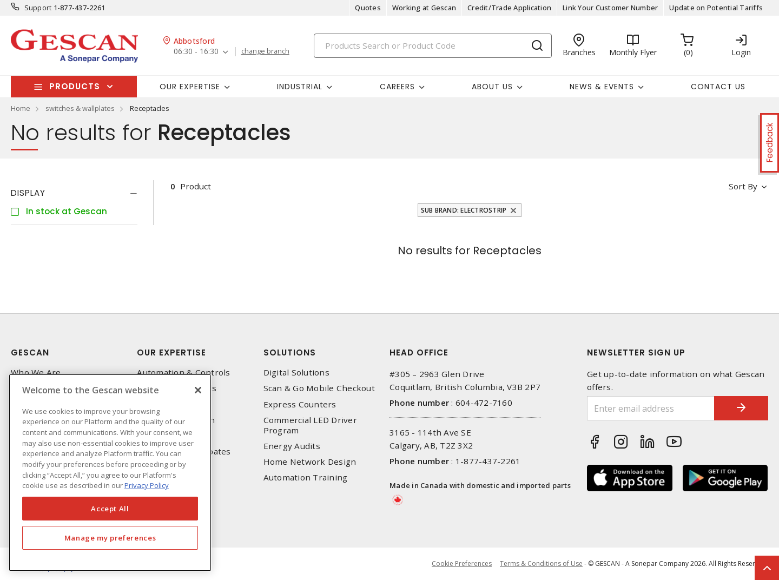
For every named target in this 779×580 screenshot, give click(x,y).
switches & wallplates (80, 108)
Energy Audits (291, 446)
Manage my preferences (110, 538)
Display (28, 193)
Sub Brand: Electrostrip (464, 210)
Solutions (289, 352)
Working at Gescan (424, 7)
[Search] (433, 46)
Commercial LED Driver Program (310, 425)
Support (38, 7)
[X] (198, 390)
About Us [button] (492, 86)
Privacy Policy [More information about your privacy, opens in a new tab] (146, 485)
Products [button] (74, 86)
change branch (265, 51)
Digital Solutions (296, 372)
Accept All (110, 508)
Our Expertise (171, 352)
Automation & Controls (183, 372)
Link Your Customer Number (610, 7)
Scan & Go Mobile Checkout (319, 388)
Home (20, 108)
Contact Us (718, 86)
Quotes (368, 7)
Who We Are (36, 372)
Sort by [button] (743, 186)
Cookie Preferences (462, 564)
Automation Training (305, 477)
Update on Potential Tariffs (716, 7)
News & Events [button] (602, 86)
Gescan (30, 352)
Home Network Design (310, 462)
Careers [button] (397, 86)
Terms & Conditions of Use (541, 563)
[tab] (74, 193)
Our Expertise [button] (190, 86)
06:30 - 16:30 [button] (196, 51)
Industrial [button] (299, 86)
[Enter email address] (651, 408)
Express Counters (299, 404)
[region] (110, 472)
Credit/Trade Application (509, 7)
